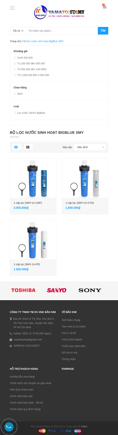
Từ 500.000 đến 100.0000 (30, 69)
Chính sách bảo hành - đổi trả (26, 402)
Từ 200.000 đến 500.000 (29, 63)
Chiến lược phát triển (73, 346)
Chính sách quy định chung (25, 409)
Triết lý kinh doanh (72, 339)
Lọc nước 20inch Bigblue (29, 112)
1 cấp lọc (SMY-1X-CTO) (80, 202)
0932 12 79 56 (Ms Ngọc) (37, 333)
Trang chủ (15, 41)
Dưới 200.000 (23, 57)
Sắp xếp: (68, 147)
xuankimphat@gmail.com (28, 339)
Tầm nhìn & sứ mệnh (74, 326)
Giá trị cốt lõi (69, 333)
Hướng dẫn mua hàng (22, 376)
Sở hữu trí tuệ (69, 352)
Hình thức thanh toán (22, 389)
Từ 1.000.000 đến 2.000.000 (31, 75)
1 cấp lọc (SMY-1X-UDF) (28, 202)
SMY (18, 93)
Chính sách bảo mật (21, 396)
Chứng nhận (69, 359)
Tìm (103, 30)
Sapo (84, 426)
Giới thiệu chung (71, 320)
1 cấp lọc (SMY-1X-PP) (27, 264)
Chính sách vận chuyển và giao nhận (31, 383)
